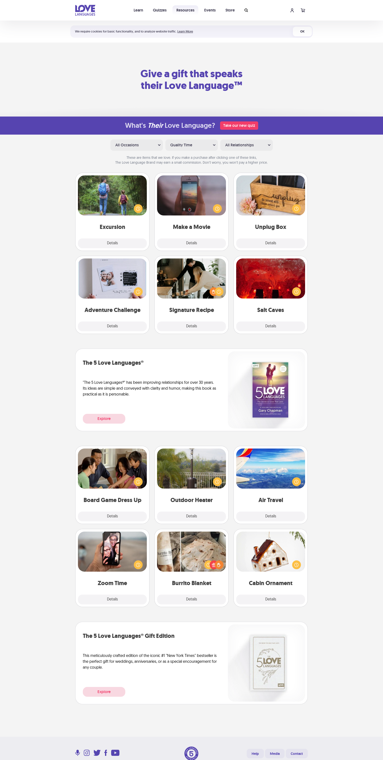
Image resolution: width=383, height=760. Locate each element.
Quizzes (160, 10)
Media (275, 753)
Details (112, 243)
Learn (138, 10)
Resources (185, 10)
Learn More (185, 31)
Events (210, 10)
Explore (104, 418)
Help (255, 753)
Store (230, 10)
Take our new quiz (239, 125)
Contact (297, 753)
